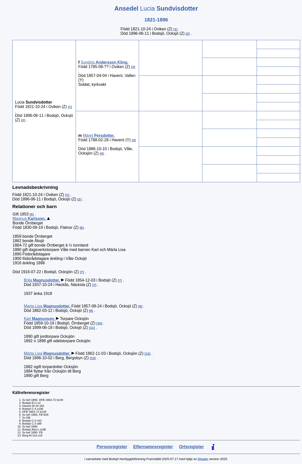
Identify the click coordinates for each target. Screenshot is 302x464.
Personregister (112, 446)
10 (99, 323)
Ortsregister (191, 446)
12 (147, 354)
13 (93, 358)
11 (92, 328)
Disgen (203, 459)
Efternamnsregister (153, 446)
